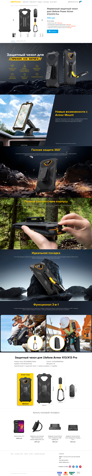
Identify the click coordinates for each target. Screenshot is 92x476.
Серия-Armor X (33, 2)
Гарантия (26, 453)
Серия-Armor (26, 2)
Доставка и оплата (19, 453)
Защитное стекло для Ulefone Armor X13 (59, 27)
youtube (80, 467)
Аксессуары (46, 2)
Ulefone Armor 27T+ (19, 436)
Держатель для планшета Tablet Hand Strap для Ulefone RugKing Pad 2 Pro (37, 437)
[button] (13, 20)
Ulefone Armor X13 (54, 23)
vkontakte (73, 467)
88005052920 (64, 460)
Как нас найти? (53, 2)
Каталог (12, 453)
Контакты (31, 453)
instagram (70, 467)
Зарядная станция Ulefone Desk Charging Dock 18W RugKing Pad (55, 437)
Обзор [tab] (13, 41)
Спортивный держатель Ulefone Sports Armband (61, 26)
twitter (77, 467)
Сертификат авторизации (39, 453)
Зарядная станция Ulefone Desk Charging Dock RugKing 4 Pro (72, 437)
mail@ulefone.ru (65, 462)
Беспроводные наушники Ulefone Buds (59, 24)
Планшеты (40, 2)
